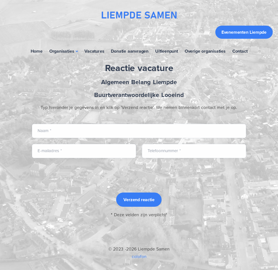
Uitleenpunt (166, 51)
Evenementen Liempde (244, 32)
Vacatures (94, 51)
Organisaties (61, 51)
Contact (240, 51)
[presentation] (74, 175)
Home (37, 51)
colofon (139, 256)
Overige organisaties (205, 51)
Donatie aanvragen (129, 51)
